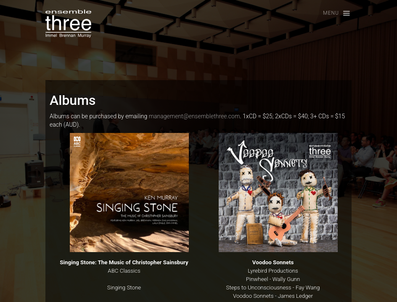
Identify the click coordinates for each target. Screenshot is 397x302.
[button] (333, 13)
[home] (68, 23)
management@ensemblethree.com (194, 116)
